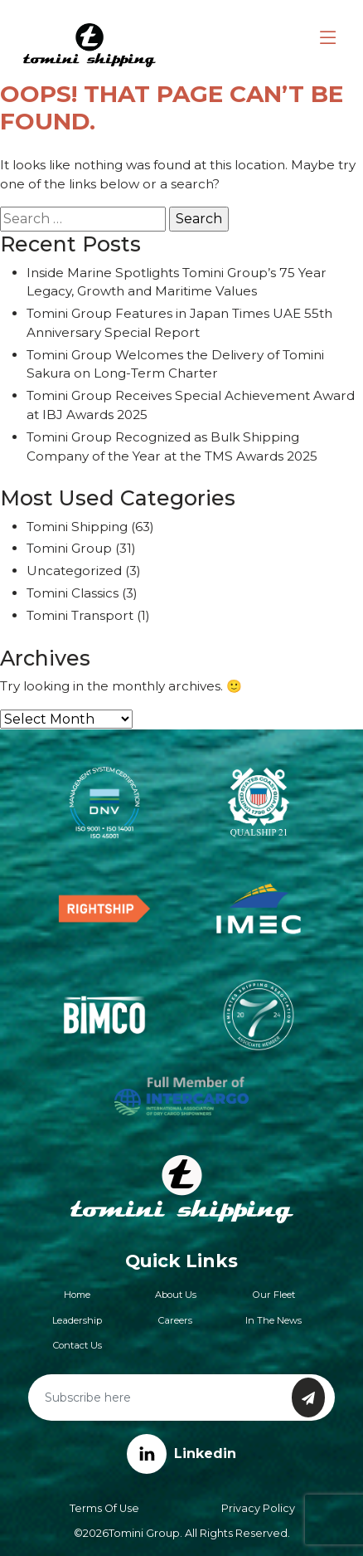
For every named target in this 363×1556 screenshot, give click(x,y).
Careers (175, 1320)
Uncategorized (74, 570)
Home (77, 1294)
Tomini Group (69, 548)
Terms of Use (104, 1508)
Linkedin (181, 1453)
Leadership (77, 1320)
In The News (273, 1320)
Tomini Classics (73, 593)
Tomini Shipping (77, 526)
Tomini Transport (80, 615)
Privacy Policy (258, 1508)
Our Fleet (274, 1294)
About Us (175, 1294)
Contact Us (77, 1345)
